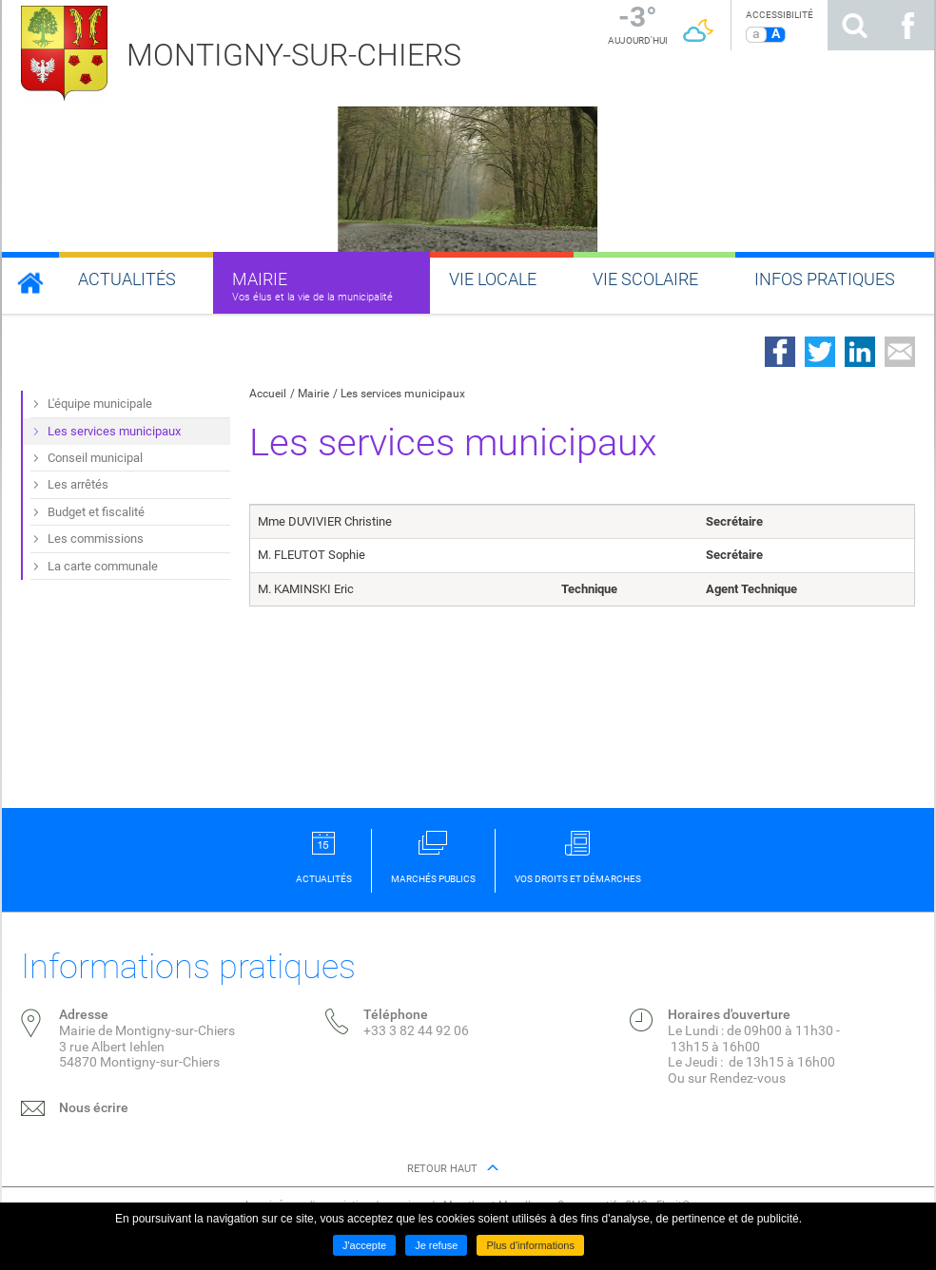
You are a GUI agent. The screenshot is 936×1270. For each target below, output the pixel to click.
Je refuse (436, 1245)
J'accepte (364, 1245)
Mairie (313, 393)
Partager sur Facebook (780, 352)
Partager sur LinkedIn (860, 352)
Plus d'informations (530, 1245)
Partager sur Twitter (820, 352)
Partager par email (900, 352)
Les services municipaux (403, 393)
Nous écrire (93, 1107)
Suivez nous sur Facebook (907, 25)
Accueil (267, 393)
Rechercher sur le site (854, 25)
